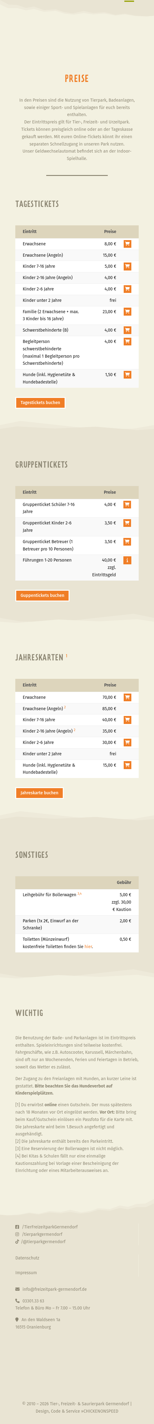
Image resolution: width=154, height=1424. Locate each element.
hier (88, 946)
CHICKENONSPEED (101, 1411)
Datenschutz (27, 1258)
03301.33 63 (29, 1301)
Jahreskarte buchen (39, 793)
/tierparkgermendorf (38, 1234)
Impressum (26, 1272)
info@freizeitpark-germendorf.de (51, 1289)
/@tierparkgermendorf (40, 1241)
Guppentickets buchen (42, 595)
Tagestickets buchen (40, 402)
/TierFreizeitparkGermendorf (46, 1227)
